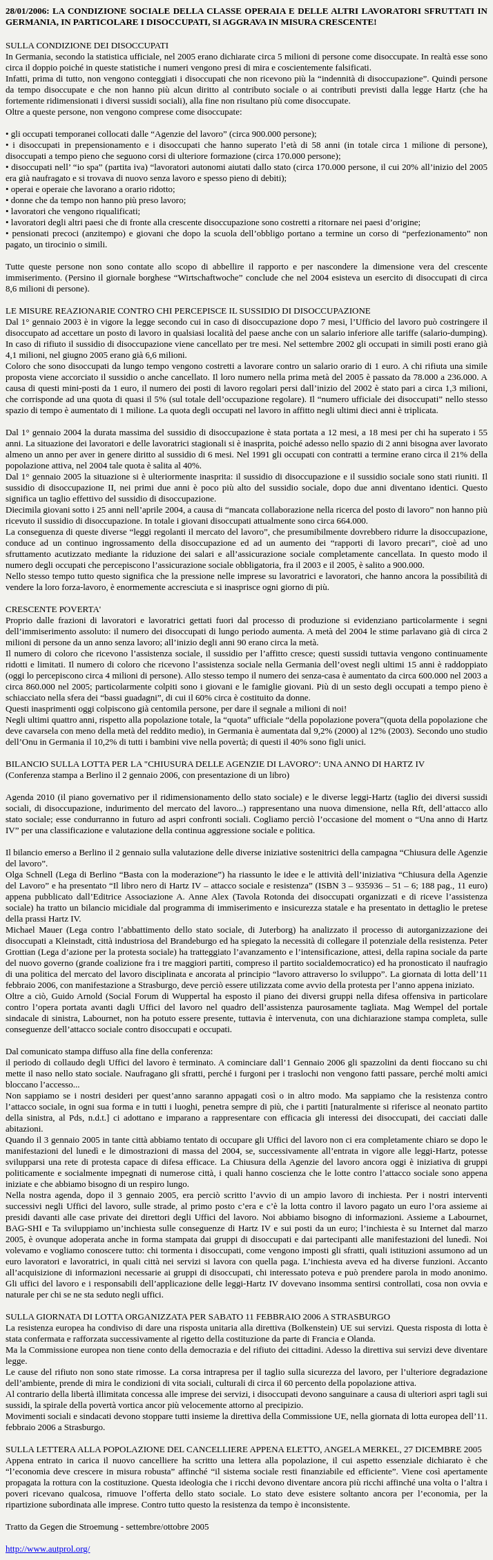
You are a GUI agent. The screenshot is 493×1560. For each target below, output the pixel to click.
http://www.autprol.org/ (48, 1548)
